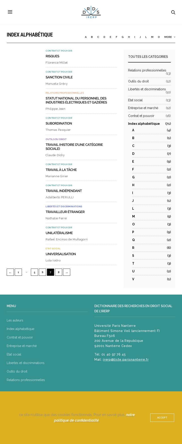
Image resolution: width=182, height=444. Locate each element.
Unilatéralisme (59, 233)
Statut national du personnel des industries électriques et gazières (76, 100)
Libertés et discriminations (64, 206)
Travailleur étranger (65, 212)
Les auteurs (15, 320)
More (169, 37)
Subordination (59, 123)
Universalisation (61, 254)
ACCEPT (162, 417)
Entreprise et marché (143, 108)
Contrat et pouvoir (59, 51)
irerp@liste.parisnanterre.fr (126, 359)
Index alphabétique (144, 123)
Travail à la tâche (61, 170)
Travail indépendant (64, 191)
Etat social (53, 249)
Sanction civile (59, 77)
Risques (52, 56)
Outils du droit (56, 139)
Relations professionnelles (65, 93)
